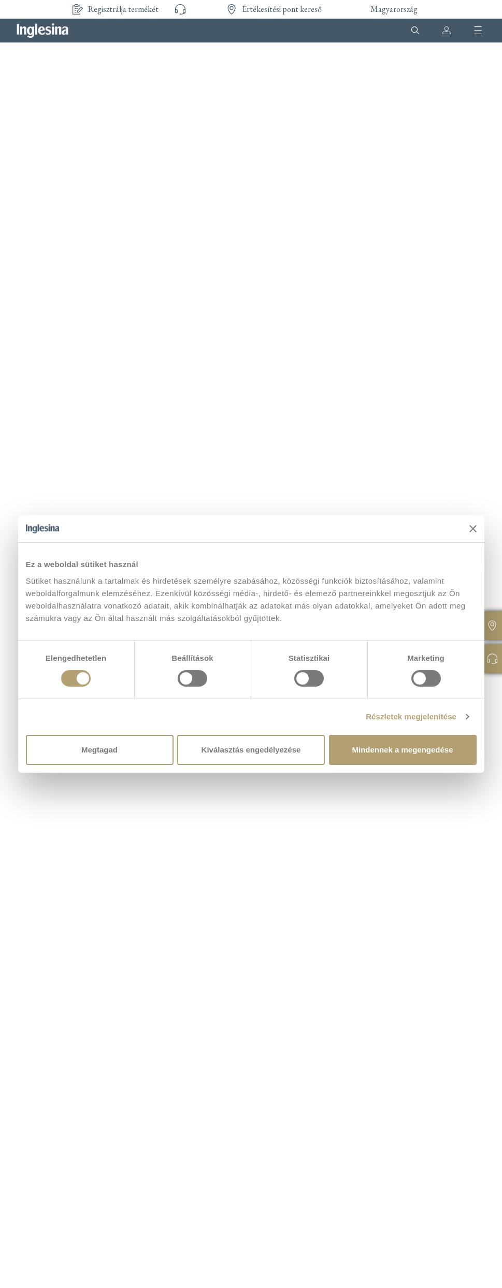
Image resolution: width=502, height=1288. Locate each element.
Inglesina (42, 30)
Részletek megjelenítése (411, 716)
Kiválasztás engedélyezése (251, 749)
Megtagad (99, 749)
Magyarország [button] (394, 9)
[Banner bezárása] (473, 528)
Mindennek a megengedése (402, 749)
